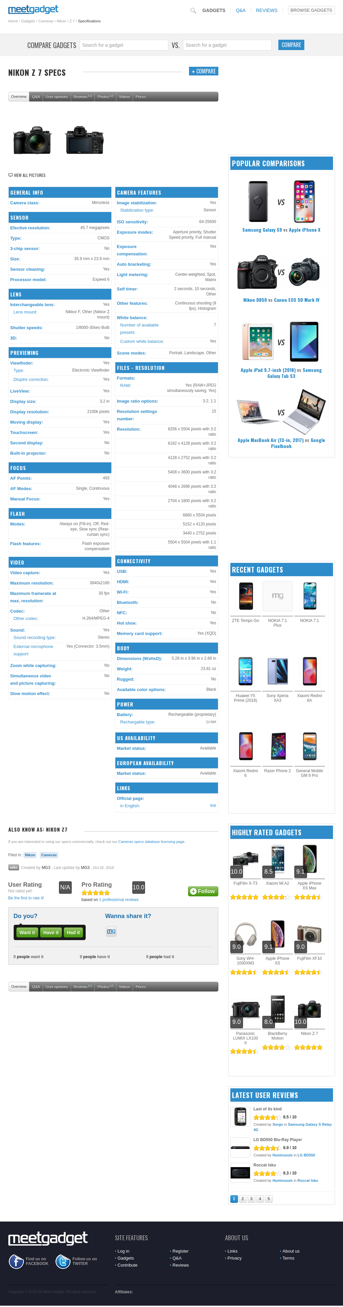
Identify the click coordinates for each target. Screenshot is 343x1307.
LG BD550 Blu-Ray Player (278, 1139)
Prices (141, 96)
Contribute (128, 1265)
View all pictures (30, 175)
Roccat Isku (265, 1165)
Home (13, 21)
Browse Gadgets (311, 10)
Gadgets (213, 10)
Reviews (267, 10)
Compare (291, 45)
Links (233, 1251)
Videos (124, 96)
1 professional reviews (119, 899)
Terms (288, 1258)
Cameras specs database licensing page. (151, 842)
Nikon (61, 21)
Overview (19, 96)
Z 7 (72, 21)
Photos (105, 96)
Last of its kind (268, 1109)
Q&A (241, 10)
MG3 (46, 867)
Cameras (45, 21)
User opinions (57, 96)
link (213, 805)
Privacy (235, 1258)
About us (291, 1251)
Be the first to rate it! (26, 898)
